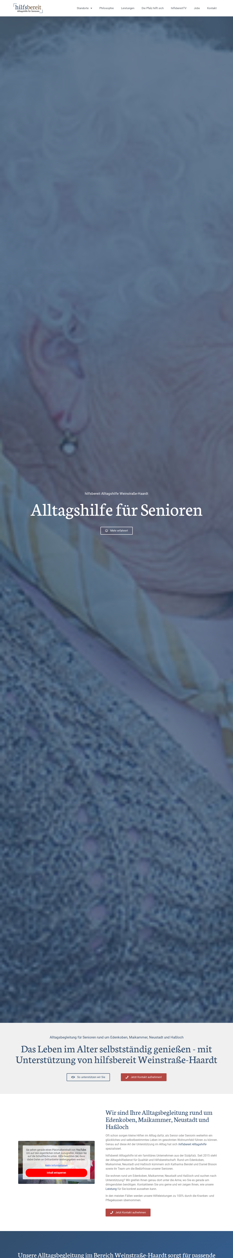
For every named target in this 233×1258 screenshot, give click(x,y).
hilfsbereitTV (179, 8)
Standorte (84, 8)
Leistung (111, 1189)
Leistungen (127, 8)
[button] (8, 1250)
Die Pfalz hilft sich (153, 8)
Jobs (197, 8)
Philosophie (106, 8)
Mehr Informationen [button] (56, 1165)
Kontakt (212, 8)
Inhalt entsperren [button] (56, 1172)
